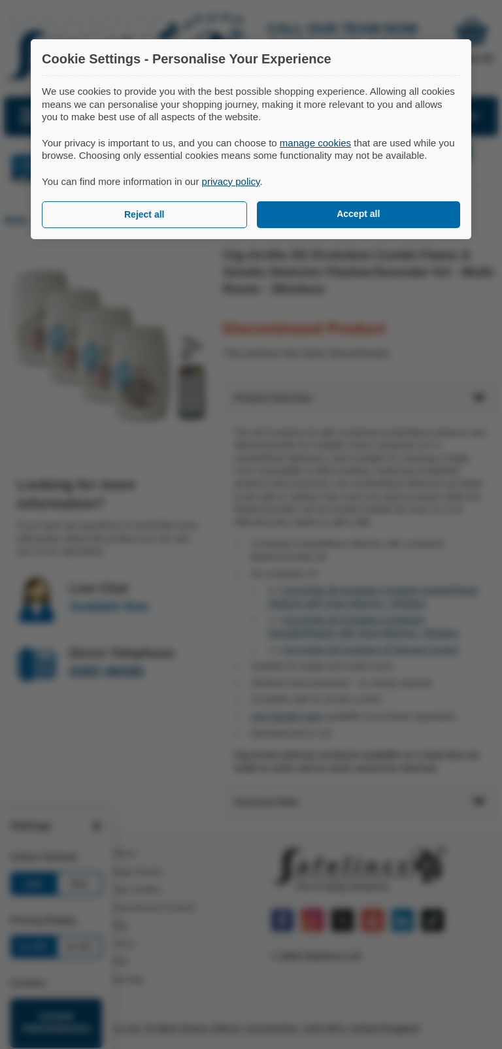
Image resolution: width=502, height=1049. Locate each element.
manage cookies (315, 142)
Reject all (144, 214)
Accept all (358, 213)
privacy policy (231, 181)
